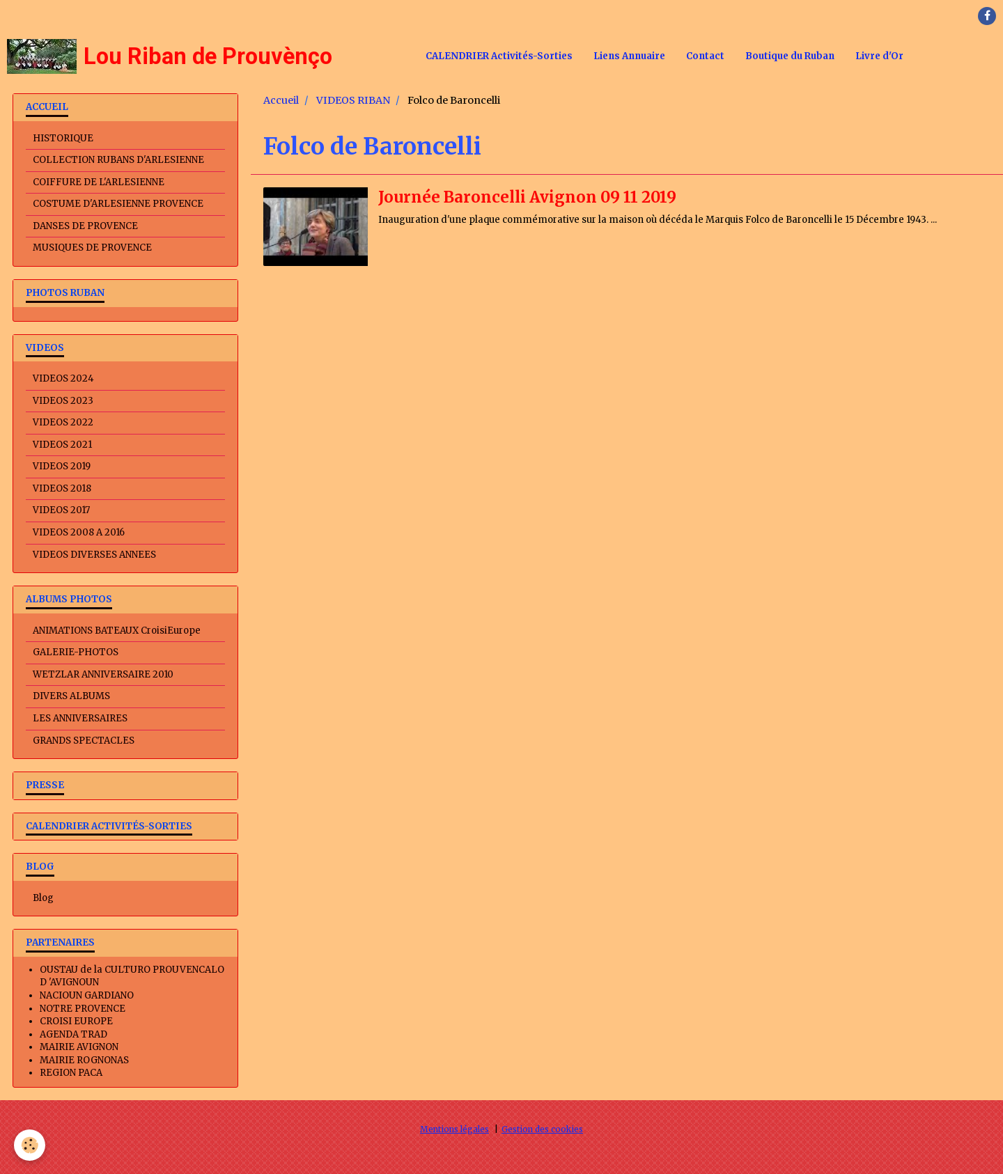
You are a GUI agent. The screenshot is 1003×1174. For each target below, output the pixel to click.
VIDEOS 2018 (62, 488)
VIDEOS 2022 (63, 422)
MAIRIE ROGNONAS (84, 1060)
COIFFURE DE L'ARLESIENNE (98, 182)
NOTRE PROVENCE (82, 1009)
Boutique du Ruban (789, 56)
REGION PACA (71, 1073)
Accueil (281, 100)
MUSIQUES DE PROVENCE (92, 247)
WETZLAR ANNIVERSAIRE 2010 (103, 674)
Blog (43, 898)
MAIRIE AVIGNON (79, 1047)
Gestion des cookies (542, 1129)
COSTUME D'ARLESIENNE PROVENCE (118, 204)
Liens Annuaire (629, 56)
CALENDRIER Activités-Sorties (499, 56)
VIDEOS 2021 (62, 445)
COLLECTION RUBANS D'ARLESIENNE (118, 160)
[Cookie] (29, 1145)
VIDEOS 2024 (63, 378)
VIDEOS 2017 (61, 510)
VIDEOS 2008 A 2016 (79, 532)
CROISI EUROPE (76, 1021)
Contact (705, 56)
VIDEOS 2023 (63, 401)
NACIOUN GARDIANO (87, 995)
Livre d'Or (879, 56)
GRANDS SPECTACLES (83, 740)
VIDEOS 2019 (62, 466)
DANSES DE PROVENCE (85, 226)
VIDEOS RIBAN (353, 100)
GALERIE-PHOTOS (75, 652)
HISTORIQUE (63, 138)
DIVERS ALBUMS (71, 696)
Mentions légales (454, 1129)
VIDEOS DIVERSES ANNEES (94, 555)
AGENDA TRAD (73, 1034)
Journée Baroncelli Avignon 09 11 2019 (527, 197)
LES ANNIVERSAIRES (80, 718)
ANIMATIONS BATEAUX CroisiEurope (117, 630)
